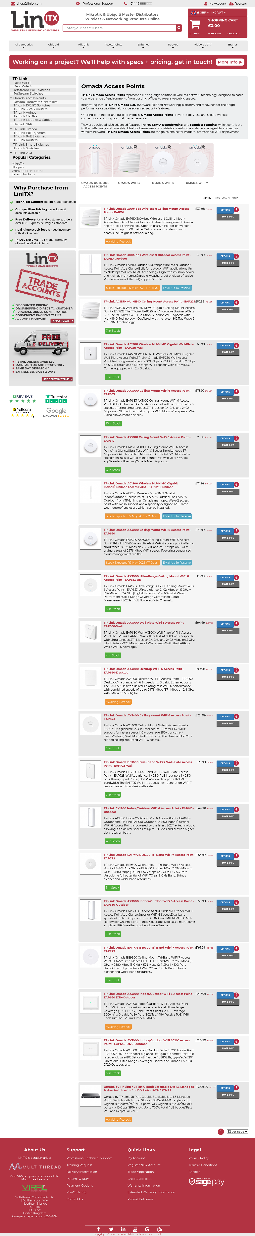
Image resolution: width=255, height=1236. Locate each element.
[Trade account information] (42, 324)
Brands (232, 46)
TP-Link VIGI (22, 153)
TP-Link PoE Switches (29, 136)
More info (228, 217)
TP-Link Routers (25, 140)
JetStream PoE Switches (31, 90)
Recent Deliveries (140, 1199)
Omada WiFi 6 (163, 183)
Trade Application (141, 1172)
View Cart (214, 33)
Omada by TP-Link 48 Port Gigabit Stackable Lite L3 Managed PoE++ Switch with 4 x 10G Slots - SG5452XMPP (149, 1088)
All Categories (24, 46)
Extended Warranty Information (151, 1192)
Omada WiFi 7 (197, 183)
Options (225, 210)
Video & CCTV (203, 46)
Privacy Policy (198, 1158)
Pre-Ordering (76, 1192)
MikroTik (83, 46)
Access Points (113, 46)
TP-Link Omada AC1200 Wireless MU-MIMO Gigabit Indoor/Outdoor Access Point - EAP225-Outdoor (141, 485)
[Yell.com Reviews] (23, 417)
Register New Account (144, 1165)
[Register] (238, 3)
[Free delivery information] (42, 385)
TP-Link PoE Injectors (29, 133)
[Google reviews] (56, 417)
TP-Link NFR (22, 124)
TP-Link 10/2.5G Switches (31, 105)
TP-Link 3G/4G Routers (30, 109)
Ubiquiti (53, 46)
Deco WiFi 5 (22, 83)
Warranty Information (144, 1185)
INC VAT (218, 12)
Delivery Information (82, 1172)
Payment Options (80, 1185)
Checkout (233, 33)
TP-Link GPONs (25, 116)
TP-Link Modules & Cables (32, 120)
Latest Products (23, 174)
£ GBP (200, 13)
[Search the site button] (179, 28)
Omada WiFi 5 (129, 183)
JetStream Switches (28, 93)
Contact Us (75, 1199)
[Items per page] (237, 1131)
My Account (136, 1158)
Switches (143, 46)
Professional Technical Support (89, 1158)
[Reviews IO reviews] (23, 403)
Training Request (79, 1165)
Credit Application (141, 1179)
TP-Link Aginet (24, 112)
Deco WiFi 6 (22, 86)
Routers (173, 46)
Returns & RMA (78, 1179)
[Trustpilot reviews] (56, 403)
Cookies (194, 1172)
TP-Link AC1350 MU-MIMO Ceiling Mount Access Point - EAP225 (149, 301)
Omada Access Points (29, 98)
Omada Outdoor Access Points (95, 184)
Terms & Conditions (202, 1165)
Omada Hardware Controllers (35, 102)
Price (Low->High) (226, 197)
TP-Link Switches (26, 148)
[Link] (98, 1230)
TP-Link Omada (25, 129)
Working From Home (27, 171)
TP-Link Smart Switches (31, 144)
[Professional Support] (92, 3)
